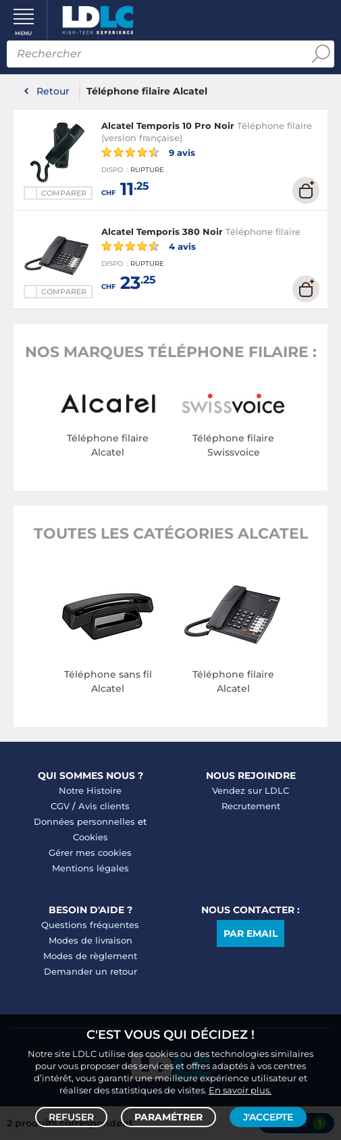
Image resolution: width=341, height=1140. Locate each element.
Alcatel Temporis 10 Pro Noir (167, 125)
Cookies (90, 837)
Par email (251, 933)
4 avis (148, 245)
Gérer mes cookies (90, 852)
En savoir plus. (240, 1090)
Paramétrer (168, 1117)
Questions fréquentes (90, 924)
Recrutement (250, 805)
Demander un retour (90, 971)
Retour (53, 91)
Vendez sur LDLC (250, 790)
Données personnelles (84, 821)
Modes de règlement (90, 955)
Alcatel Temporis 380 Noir (162, 231)
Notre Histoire (90, 790)
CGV (60, 805)
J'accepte (268, 1117)
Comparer (63, 193)
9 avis (148, 151)
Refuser (71, 1117)
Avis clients (104, 805)
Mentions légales (90, 868)
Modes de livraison (90, 940)
